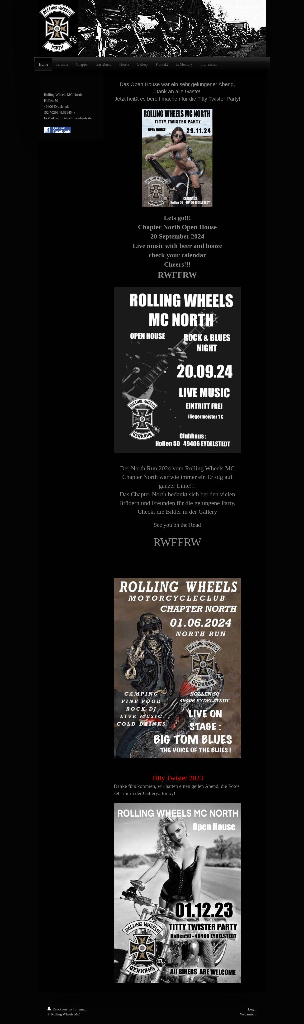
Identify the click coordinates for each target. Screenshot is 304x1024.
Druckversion (60, 1009)
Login (252, 1009)
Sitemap (80, 1009)
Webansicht (248, 1014)
